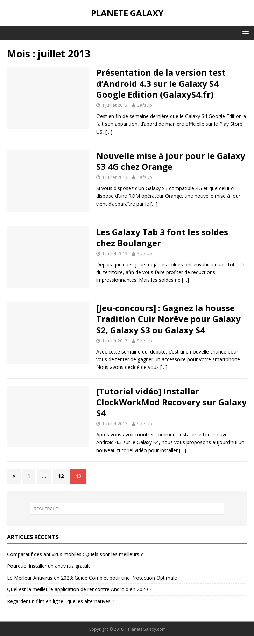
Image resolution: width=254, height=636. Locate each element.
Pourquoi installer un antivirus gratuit (48, 565)
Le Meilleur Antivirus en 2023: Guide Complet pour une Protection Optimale (92, 577)
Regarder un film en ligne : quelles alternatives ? (60, 601)
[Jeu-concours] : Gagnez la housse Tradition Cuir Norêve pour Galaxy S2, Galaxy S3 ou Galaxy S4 (168, 318)
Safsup (144, 105)
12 (61, 476)
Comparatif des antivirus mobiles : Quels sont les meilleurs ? (75, 554)
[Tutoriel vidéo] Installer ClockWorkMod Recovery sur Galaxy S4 (171, 402)
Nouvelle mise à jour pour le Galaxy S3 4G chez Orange (170, 161)
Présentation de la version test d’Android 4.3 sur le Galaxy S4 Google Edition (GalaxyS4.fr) (161, 83)
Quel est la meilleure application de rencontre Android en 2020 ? (79, 589)
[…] (108, 131)
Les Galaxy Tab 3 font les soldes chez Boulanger (162, 237)
